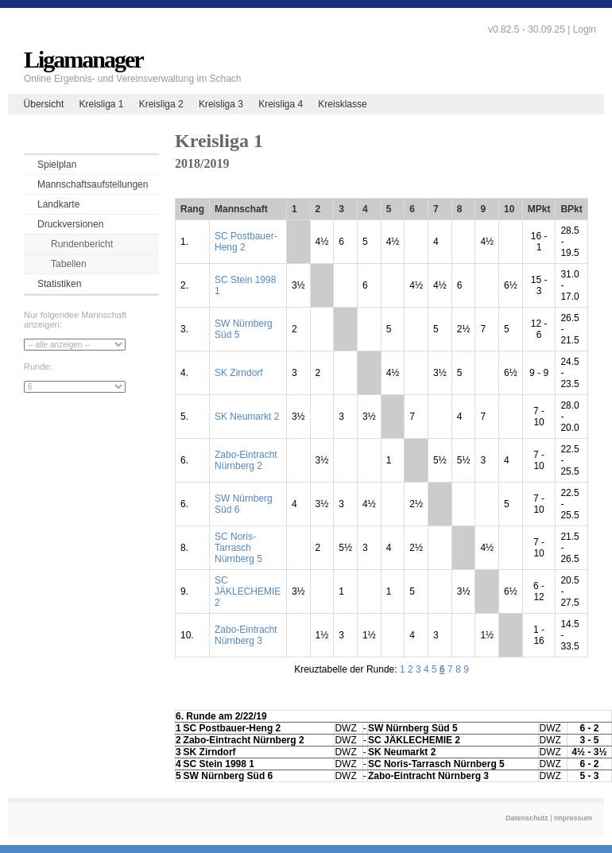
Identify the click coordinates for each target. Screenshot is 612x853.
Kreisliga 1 (101, 104)
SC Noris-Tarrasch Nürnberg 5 (238, 547)
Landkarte (58, 204)
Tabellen (69, 263)
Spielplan (56, 164)
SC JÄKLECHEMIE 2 (248, 591)
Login (584, 29)
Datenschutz (526, 818)
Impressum (573, 818)
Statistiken (59, 283)
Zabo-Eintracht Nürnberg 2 (246, 460)
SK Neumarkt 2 (247, 416)
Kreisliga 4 (280, 104)
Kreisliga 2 (161, 104)
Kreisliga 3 (221, 104)
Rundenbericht (82, 244)
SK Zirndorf (239, 372)
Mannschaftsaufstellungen (92, 184)
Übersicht (44, 104)
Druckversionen (70, 224)
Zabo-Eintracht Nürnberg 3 (246, 635)
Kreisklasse (342, 104)
